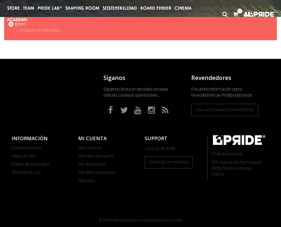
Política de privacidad (30, 164)
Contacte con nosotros (168, 162)
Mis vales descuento (96, 156)
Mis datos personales (96, 172)
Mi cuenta (92, 138)
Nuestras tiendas (26, 147)
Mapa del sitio (24, 156)
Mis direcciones (92, 164)
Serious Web (172, 220)
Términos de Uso (26, 172)
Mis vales (86, 180)
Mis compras (90, 147)
